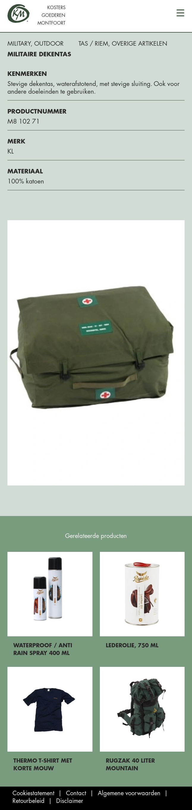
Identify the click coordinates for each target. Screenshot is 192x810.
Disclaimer (69, 801)
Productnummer (37, 111)
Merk (16, 141)
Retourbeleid (28, 801)
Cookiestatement (33, 793)
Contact (76, 793)
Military (19, 44)
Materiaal (25, 171)
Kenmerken (27, 74)
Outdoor (49, 44)
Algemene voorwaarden (129, 793)
